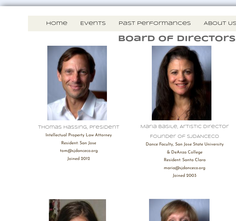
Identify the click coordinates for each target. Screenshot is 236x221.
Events (93, 23)
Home (56, 23)
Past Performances (155, 23)
